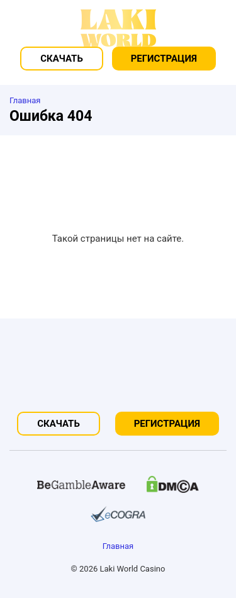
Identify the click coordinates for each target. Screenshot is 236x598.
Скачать (61, 58)
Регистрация (164, 58)
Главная (118, 546)
